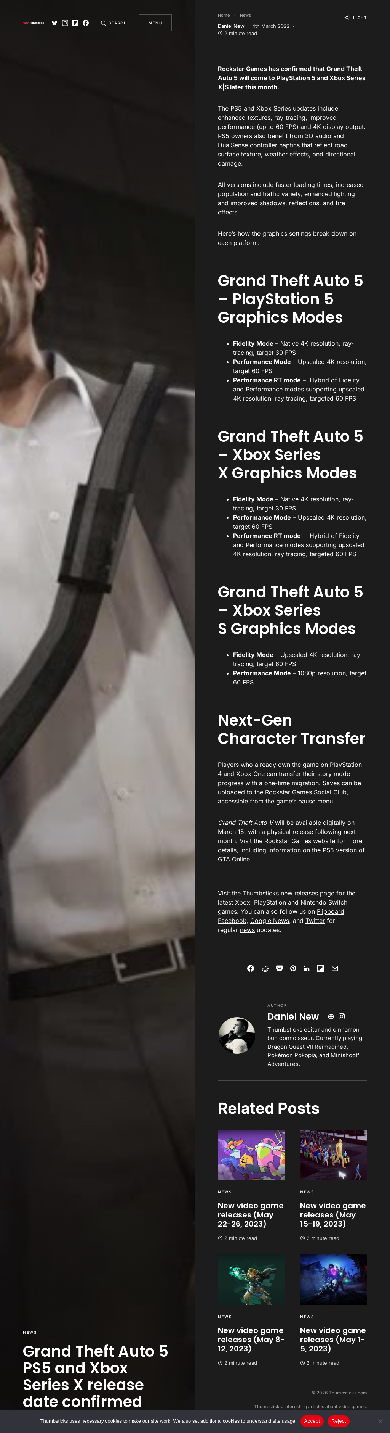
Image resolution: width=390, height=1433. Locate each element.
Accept (312, 1421)
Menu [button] (155, 23)
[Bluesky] (54, 23)
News (30, 1332)
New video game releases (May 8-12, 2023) (251, 1339)
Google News (269, 920)
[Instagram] (64, 23)
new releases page (307, 893)
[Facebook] (85, 23)
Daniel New (293, 1016)
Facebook (232, 920)
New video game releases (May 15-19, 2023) (333, 1214)
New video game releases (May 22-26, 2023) (251, 1214)
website (324, 841)
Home (224, 15)
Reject (338, 1421)
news (247, 930)
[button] (113, 23)
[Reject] (380, 1421)
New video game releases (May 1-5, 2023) (333, 1339)
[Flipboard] (74, 23)
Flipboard (330, 911)
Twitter (315, 920)
